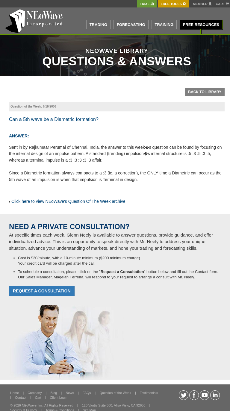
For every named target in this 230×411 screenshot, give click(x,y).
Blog (53, 393)
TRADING (98, 24)
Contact (20, 397)
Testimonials (149, 393)
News (70, 393)
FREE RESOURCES (201, 24)
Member (202, 4)
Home (14, 393)
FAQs (87, 393)
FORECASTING (131, 24)
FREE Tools (173, 4)
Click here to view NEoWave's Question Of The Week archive (68, 201)
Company (35, 393)
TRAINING (164, 24)
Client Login (58, 397)
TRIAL (147, 4)
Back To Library (204, 92)
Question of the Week (115, 393)
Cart (222, 4)
